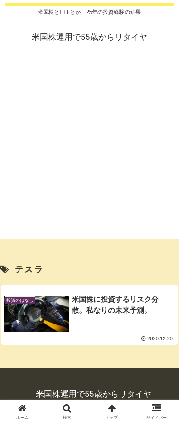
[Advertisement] (89, 150)
